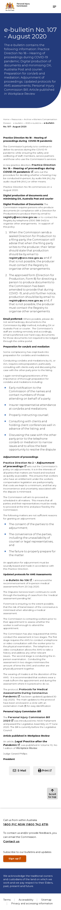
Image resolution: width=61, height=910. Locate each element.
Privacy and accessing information (32, 903)
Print (45, 770)
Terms (7, 899)
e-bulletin (18, 123)
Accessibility (26, 899)
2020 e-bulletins (33, 123)
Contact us (11, 841)
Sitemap (46, 899)
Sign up (17, 859)
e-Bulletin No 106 (17, 580)
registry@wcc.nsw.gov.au (20, 217)
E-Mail (22, 770)
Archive (27, 119)
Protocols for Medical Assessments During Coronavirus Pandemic (25, 693)
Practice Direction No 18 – (29, 168)
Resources (17, 119)
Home (6, 119)
